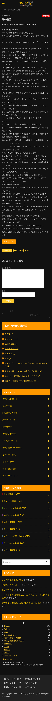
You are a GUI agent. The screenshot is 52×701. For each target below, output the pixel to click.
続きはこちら (7, 659)
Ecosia (7, 649)
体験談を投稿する (10, 399)
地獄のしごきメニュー (11, 585)
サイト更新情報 (9, 468)
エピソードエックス (31, 694)
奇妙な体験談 (12, 529)
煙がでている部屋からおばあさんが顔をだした (22, 603)
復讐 (8, 358)
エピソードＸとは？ (11, 475)
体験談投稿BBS (9, 434)
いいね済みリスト (10, 440)
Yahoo (7, 629)
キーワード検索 (9, 455)
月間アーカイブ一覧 (12, 687)
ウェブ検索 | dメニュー (14, 641)
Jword (6, 646)
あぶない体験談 (13, 501)
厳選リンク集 (8, 461)
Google (7, 626)
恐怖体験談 (8, 250)
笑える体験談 (13, 522)
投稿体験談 (7, 427)
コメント (6, 268)
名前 (3, 291)
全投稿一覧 (7, 406)
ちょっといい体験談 (15, 508)
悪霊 (28, 250)
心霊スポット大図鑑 (12, 638)
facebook (8, 644)
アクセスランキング (28, 683)
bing (6, 632)
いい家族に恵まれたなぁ (12, 580)
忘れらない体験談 (14, 543)
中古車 (9, 334)
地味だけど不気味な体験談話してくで (22, 376)
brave (6, 652)
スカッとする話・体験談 (17, 536)
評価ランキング (9, 420)
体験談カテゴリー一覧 (12, 448)
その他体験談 (12, 550)
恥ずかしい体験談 (14, 515)
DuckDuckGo (10, 635)
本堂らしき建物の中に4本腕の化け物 (22, 381)
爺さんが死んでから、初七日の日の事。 (23, 371)
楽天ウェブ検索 (10, 655)
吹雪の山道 (11, 344)
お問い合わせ (31, 687)
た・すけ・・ (12, 349)
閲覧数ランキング (10, 413)
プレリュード (12, 339)
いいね (8, 241)
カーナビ (10, 353)
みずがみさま (7, 590)
